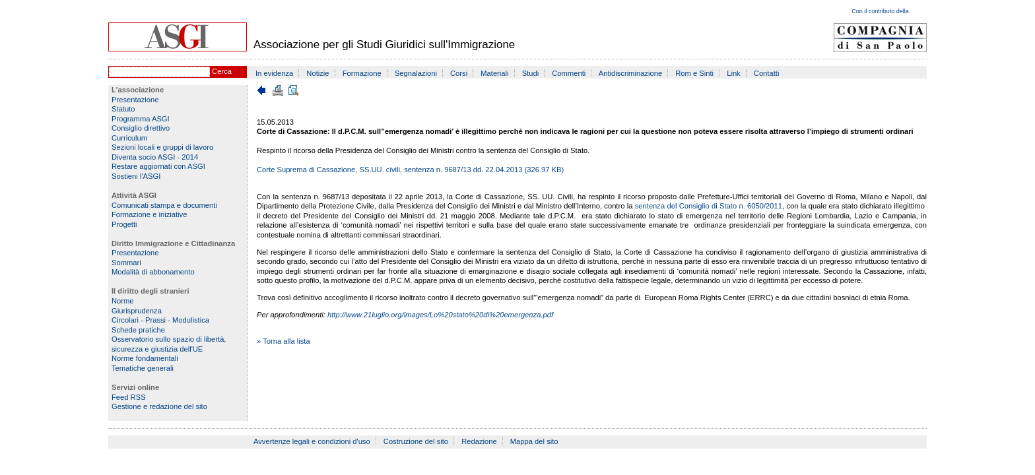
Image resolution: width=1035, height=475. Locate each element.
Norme (123, 301)
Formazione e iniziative (149, 214)
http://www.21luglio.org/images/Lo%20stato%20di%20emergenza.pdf (440, 315)
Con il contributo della (880, 11)
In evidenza (274, 73)
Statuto (123, 109)
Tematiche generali (143, 368)
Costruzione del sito (416, 441)
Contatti (767, 73)
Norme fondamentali (145, 358)
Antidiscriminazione (630, 73)
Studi (530, 73)
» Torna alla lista (283, 341)
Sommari (126, 263)
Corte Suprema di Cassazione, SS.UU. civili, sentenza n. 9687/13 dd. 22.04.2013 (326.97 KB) (410, 170)
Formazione (362, 73)
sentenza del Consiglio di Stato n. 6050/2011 (708, 206)
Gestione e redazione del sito (159, 406)
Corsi (458, 73)
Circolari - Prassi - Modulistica (160, 320)
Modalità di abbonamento (153, 272)
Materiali (494, 73)
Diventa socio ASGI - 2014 (155, 157)
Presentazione (135, 100)
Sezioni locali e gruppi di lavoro (162, 147)
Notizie (317, 73)
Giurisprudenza (137, 311)
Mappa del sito (534, 441)
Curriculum (129, 138)
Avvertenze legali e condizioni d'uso (311, 441)
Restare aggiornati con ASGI (158, 166)
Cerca (222, 71)
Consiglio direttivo (141, 128)
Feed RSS (129, 397)
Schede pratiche (138, 330)
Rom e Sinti (694, 73)
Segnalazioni (416, 73)
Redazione (479, 441)
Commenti (568, 73)
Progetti (124, 224)
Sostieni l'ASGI (136, 176)
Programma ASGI (141, 119)
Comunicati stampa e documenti (164, 205)
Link (734, 73)
